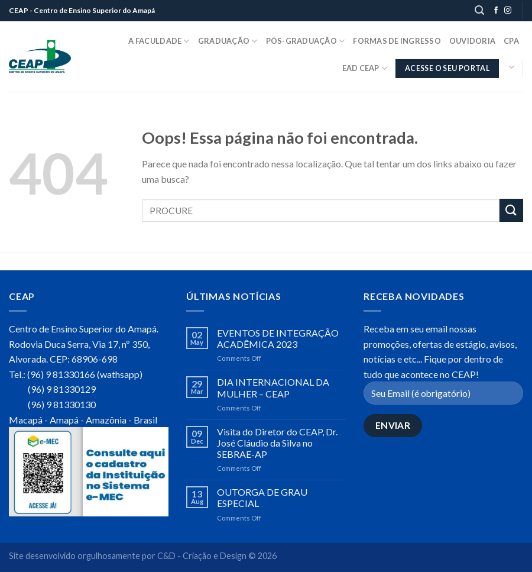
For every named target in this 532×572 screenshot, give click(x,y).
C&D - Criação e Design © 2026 (217, 556)
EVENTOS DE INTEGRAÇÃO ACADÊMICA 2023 (278, 338)
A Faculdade (158, 41)
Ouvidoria (472, 41)
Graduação (228, 41)
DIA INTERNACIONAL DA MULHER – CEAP (273, 387)
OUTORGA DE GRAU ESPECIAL (262, 497)
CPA (511, 41)
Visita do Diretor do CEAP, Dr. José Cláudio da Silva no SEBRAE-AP (277, 443)
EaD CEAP (365, 68)
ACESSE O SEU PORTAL (447, 68)
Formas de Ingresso (397, 41)
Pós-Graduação (305, 41)
